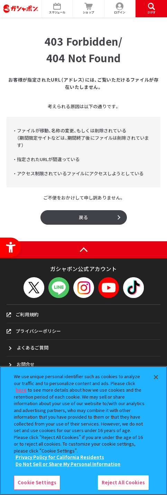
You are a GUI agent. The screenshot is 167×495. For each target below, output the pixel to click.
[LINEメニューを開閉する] (58, 287)
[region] (83, 430)
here (21, 389)
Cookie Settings (37, 482)
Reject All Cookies (123, 482)
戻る (83, 217)
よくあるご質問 (32, 347)
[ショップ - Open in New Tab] (88, 8)
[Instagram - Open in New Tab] (83, 287)
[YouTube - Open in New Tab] (108, 287)
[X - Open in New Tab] (34, 287)
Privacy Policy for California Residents (60, 457)
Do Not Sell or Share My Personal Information (68, 464)
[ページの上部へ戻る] (83, 249)
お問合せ (26, 364)
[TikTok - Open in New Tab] (133, 287)
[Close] (156, 377)
